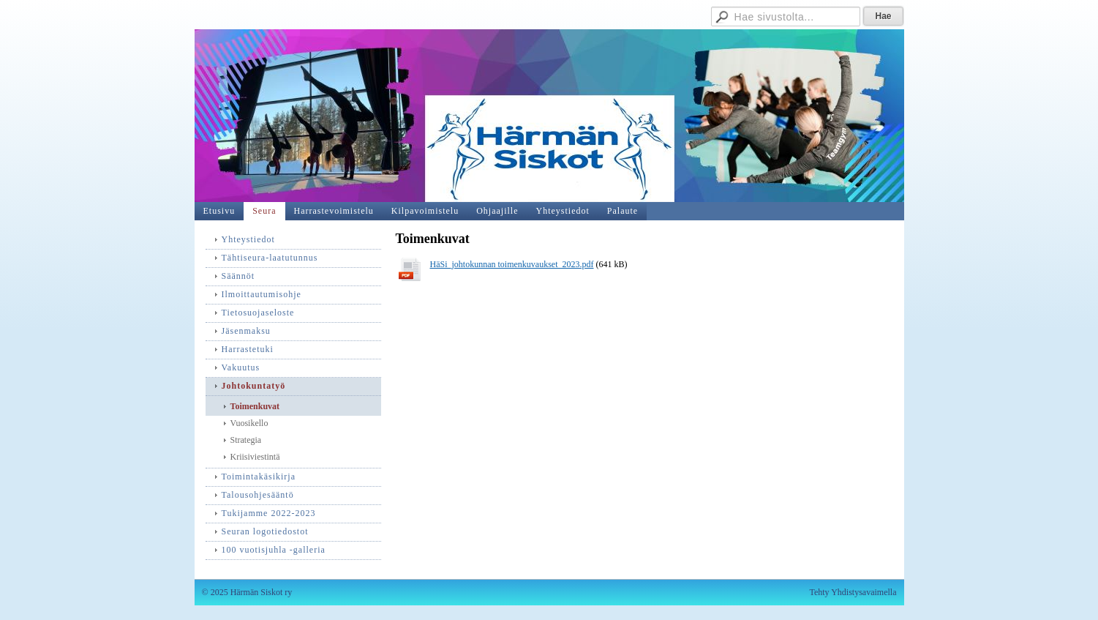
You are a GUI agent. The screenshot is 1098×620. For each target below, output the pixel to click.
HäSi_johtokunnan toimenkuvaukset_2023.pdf (512, 264)
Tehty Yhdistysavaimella (852, 592)
